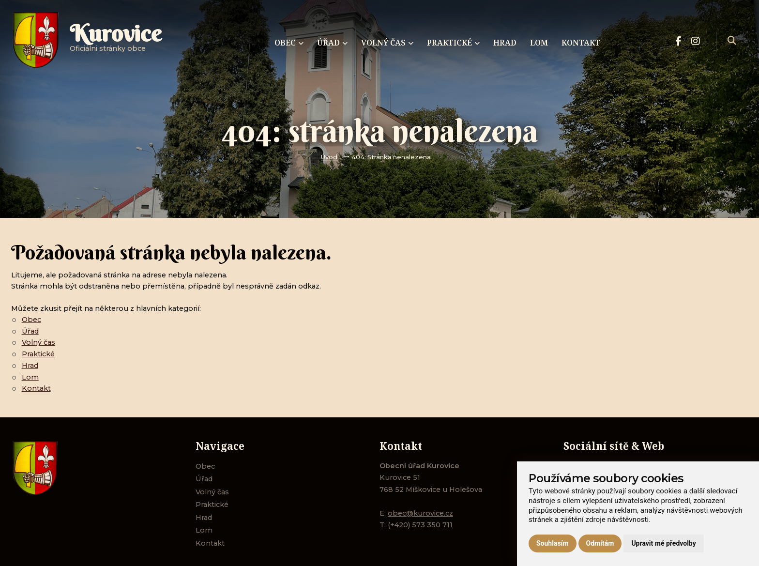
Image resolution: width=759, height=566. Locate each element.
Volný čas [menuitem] (387, 42)
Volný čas (38, 342)
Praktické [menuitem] (453, 42)
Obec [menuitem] (289, 42)
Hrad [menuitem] (504, 42)
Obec (31, 319)
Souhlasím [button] (552, 543)
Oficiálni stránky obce (116, 41)
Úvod (329, 157)
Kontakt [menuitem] (581, 42)
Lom (30, 377)
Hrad (30, 365)
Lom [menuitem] (539, 42)
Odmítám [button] (600, 543)
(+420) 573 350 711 (420, 524)
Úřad (30, 331)
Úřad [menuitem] (332, 42)
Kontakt (36, 388)
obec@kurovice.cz (420, 513)
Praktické (38, 354)
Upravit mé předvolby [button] (663, 543)
